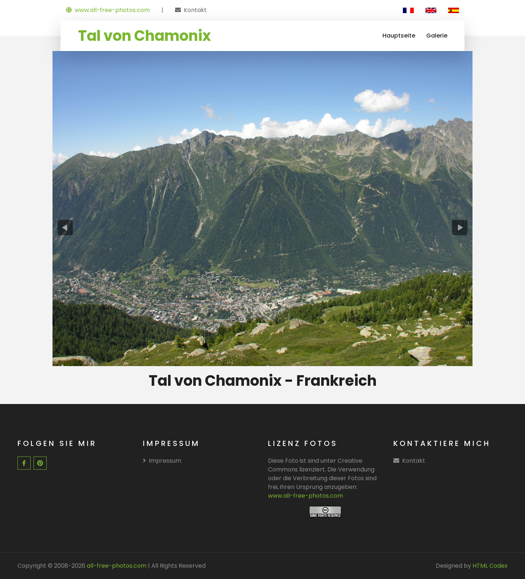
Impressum (162, 460)
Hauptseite (398, 35)
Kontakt (195, 10)
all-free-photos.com (116, 565)
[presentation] (65, 227)
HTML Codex (490, 565)
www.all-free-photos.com (108, 10)
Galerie (436, 35)
